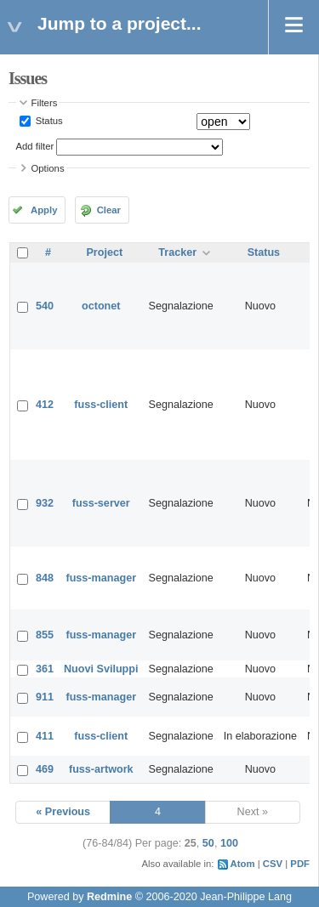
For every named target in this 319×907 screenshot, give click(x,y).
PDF (300, 864)
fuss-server (101, 503)
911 (45, 697)
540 (45, 306)
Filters (44, 103)
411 (45, 736)
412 (45, 405)
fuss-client (101, 405)
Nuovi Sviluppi (101, 669)
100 (229, 843)
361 (45, 669)
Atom (243, 864)
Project (104, 252)
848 (45, 578)
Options (48, 168)
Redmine (109, 897)
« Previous (63, 812)
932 (45, 503)
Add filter (35, 146)
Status (48, 121)
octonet (101, 306)
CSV (272, 864)
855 (45, 635)
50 (208, 843)
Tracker (177, 252)
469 (45, 769)
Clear (109, 210)
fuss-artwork (101, 769)
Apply (44, 210)
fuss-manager (101, 578)
